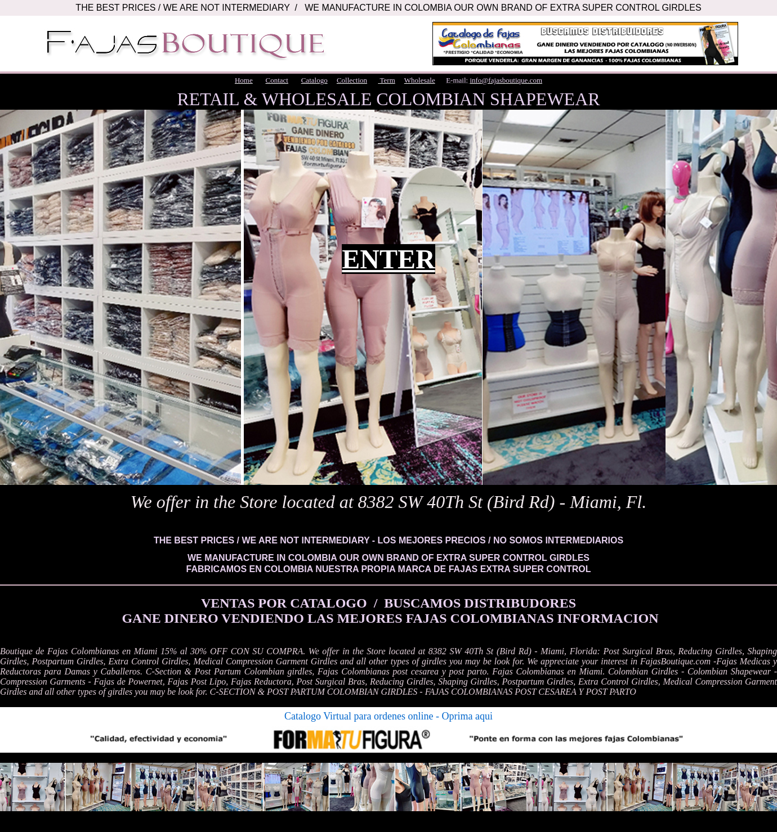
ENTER (388, 259)
